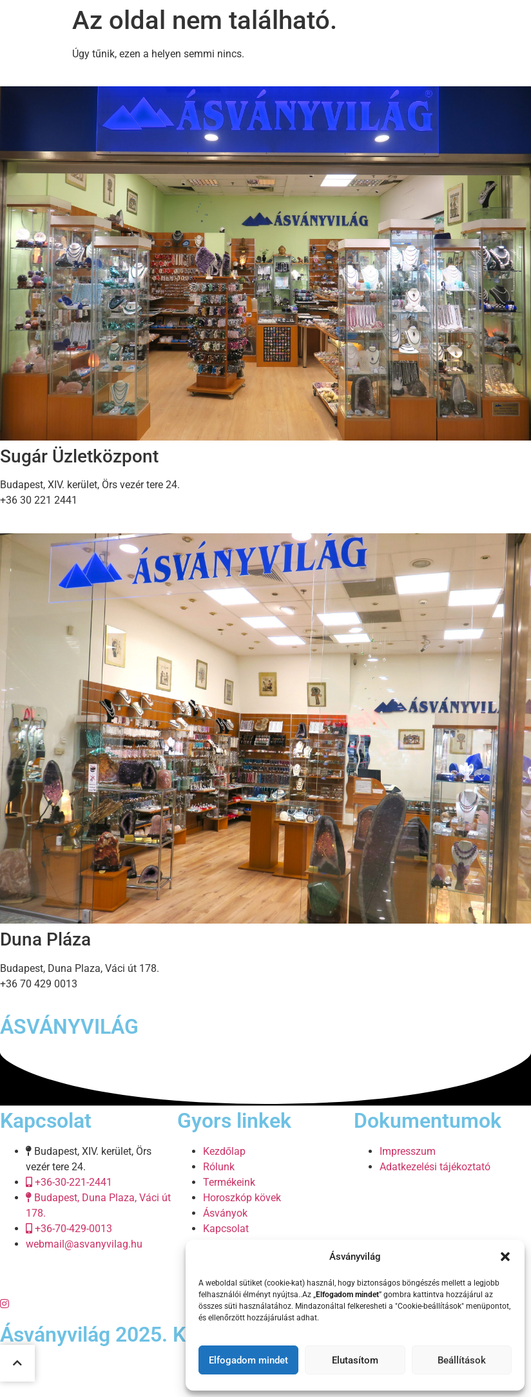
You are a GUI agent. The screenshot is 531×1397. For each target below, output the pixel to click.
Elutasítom (355, 1360)
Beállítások (462, 1360)
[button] (505, 1256)
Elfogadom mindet (248, 1360)
